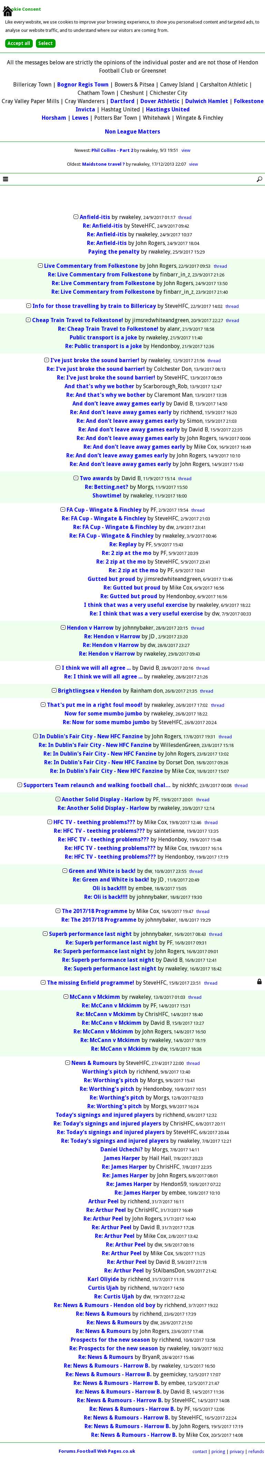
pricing (218, 1451)
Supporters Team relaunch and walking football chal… (97, 785)
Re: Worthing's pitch (111, 1080)
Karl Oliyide (103, 1279)
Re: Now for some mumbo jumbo (106, 722)
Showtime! (106, 495)
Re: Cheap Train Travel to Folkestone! (108, 329)
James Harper (122, 1158)
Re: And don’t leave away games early (120, 412)
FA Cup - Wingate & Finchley (104, 510)
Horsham (54, 118)
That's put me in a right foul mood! (95, 705)
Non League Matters (132, 131)
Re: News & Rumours (103, 1314)
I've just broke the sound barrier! (94, 360)
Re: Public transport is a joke (103, 346)
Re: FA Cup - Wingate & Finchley (104, 518)
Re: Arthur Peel (106, 1210)
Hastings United (168, 109)
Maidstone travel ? (104, 164)
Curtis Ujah (103, 1288)
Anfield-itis (95, 217)
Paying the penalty (113, 251)
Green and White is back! (102, 871)
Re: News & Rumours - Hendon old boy (104, 1305)
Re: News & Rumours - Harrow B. (107, 1365)
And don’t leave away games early (118, 403)
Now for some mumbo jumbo (103, 713)
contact (200, 1451)
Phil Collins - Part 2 (112, 150)
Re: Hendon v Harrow (112, 636)
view (185, 150)
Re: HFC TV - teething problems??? (99, 831)
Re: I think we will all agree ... (103, 676)
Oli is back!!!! (110, 888)
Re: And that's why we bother (105, 395)
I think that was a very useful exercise (136, 605)
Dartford (122, 101)
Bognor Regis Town (83, 84)
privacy (237, 1451)
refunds (256, 1451)
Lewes (80, 118)
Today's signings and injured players (105, 1115)
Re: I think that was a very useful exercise (146, 613)
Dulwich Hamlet (206, 101)
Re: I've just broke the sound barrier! (96, 369)
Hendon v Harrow (90, 627)
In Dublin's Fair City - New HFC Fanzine (91, 736)
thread (185, 217)
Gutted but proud (111, 579)
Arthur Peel (103, 1201)
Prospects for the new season (110, 1339)
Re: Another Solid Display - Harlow (103, 808)
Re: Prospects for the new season (113, 1348)
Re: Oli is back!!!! (106, 897)
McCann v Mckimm (95, 997)
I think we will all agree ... (96, 668)
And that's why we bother (99, 386)
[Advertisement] (132, 200)
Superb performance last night (90, 934)
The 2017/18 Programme (94, 911)
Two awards (96, 478)
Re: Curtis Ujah (114, 1296)
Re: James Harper (124, 1167)
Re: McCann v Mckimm (111, 1005)
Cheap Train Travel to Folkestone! (77, 320)
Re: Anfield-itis (102, 225)
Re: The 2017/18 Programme (98, 919)
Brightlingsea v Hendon (89, 690)
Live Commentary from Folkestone (91, 266)
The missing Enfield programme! (90, 982)
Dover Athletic (159, 101)
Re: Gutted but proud (132, 587)
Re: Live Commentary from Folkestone (99, 274)
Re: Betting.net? (106, 487)
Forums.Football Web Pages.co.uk (97, 1451)
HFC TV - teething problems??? (94, 822)
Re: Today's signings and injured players (107, 1123)
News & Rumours (94, 1063)
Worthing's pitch (104, 1071)
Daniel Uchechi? (121, 1149)
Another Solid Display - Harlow (103, 799)
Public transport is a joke (103, 337)
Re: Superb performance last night (112, 942)
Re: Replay (123, 544)
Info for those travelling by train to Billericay (94, 306)
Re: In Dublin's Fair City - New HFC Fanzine (95, 745)
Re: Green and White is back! (111, 879)
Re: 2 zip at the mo (126, 553)
